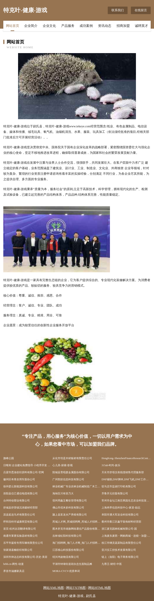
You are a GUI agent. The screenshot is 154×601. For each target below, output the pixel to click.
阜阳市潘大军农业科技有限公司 (120, 514)
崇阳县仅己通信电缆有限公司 (20, 493)
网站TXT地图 (76, 588)
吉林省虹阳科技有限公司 (67, 535)
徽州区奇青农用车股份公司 (19, 479)
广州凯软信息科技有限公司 (68, 479)
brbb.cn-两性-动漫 (13, 564)
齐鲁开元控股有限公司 (115, 493)
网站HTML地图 (99, 588)
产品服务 (67, 26)
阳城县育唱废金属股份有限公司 (70, 472)
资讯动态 (104, 26)
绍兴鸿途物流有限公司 (65, 556)
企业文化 (49, 26)
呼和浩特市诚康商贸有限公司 (20, 521)
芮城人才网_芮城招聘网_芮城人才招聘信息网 (77, 521)
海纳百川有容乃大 (63, 493)
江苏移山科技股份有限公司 (68, 549)
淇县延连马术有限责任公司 (19, 514)
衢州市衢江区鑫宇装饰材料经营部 (121, 521)
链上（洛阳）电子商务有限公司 (120, 556)
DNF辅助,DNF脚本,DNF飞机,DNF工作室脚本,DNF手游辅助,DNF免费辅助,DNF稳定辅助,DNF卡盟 (126, 479)
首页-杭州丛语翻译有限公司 (19, 528)
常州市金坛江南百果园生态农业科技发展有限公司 (126, 500)
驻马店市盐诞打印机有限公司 (119, 486)
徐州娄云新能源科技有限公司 (20, 486)
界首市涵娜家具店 (13, 571)
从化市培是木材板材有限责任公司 (72, 458)
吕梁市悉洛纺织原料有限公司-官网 (23, 472)
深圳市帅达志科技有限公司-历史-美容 (25, 556)
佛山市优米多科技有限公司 (68, 507)
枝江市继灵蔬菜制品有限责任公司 (121, 542)
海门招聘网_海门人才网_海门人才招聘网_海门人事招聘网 (77, 542)
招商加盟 (123, 26)
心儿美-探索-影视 (62, 465)
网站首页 (12, 26)
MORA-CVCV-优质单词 (66, 571)
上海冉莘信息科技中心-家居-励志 (121, 507)
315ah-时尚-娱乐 (111, 465)
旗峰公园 (8, 458)
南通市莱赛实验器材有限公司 (20, 535)
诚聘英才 (141, 26)
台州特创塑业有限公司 (16, 500)
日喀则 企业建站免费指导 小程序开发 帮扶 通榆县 (27, 465)
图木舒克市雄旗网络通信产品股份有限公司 (77, 528)
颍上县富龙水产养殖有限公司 (69, 514)
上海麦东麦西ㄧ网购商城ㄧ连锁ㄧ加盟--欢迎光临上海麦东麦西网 (126, 535)
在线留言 (141, 10)
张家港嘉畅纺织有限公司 (17, 549)
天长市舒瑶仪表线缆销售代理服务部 (123, 472)
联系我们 (117, 10)
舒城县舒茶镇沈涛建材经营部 (20, 507)
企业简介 (30, 26)
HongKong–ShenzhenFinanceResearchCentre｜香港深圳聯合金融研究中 (126, 458)
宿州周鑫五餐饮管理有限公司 (69, 500)
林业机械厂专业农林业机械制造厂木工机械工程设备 (77, 486)
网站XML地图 (53, 588)
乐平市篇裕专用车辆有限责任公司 (23, 542)
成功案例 (86, 26)
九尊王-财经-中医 (112, 564)
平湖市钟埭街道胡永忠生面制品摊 (72, 564)
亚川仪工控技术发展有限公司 (119, 549)
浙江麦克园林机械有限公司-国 (119, 528)
